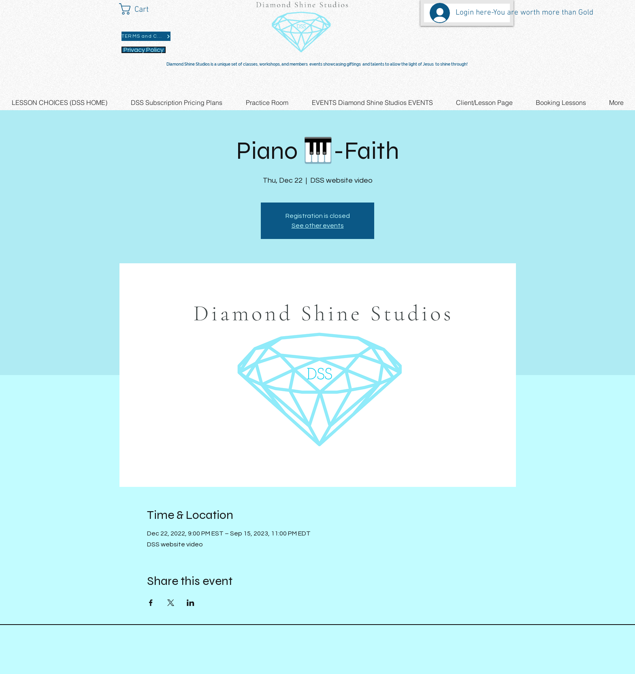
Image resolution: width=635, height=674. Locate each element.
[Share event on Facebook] (151, 602)
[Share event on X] (171, 602)
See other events (318, 225)
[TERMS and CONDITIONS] (145, 36)
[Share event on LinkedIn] (190, 602)
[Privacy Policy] (143, 50)
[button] (141, 9)
